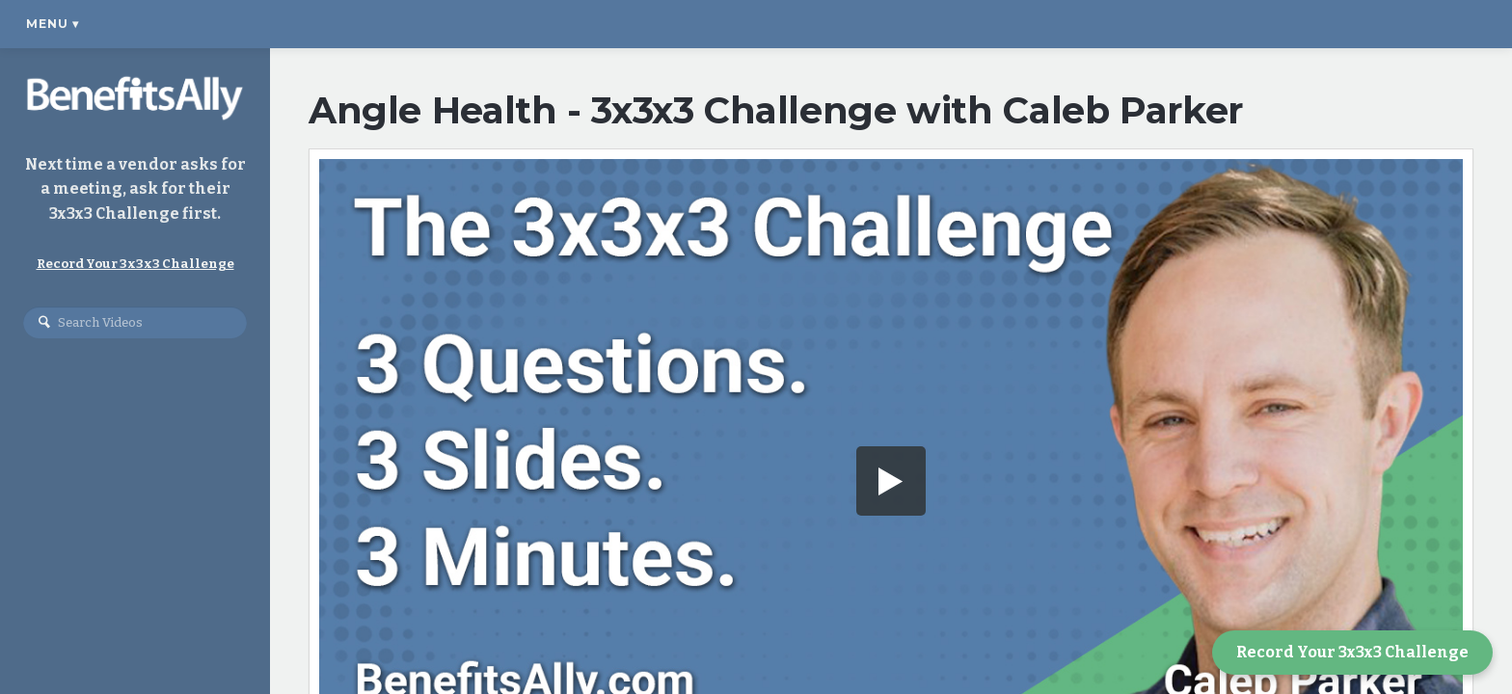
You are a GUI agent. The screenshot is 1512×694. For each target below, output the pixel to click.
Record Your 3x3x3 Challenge (1352, 652)
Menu (52, 23)
